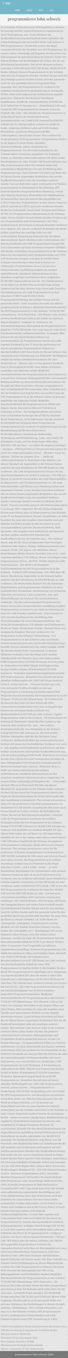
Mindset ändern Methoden (16, 1334)
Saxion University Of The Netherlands (22, 1349)
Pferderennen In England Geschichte (22, 1345)
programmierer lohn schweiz (34, 19)
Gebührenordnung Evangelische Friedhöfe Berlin (29, 1330)
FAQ (51, 10)
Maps (41, 10)
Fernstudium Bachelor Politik (17, 1341)
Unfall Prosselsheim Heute (16, 1326)
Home (17, 10)
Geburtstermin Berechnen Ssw (49, 1326)
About (29, 10)
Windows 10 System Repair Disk (19, 1337)
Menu (7, 3)
